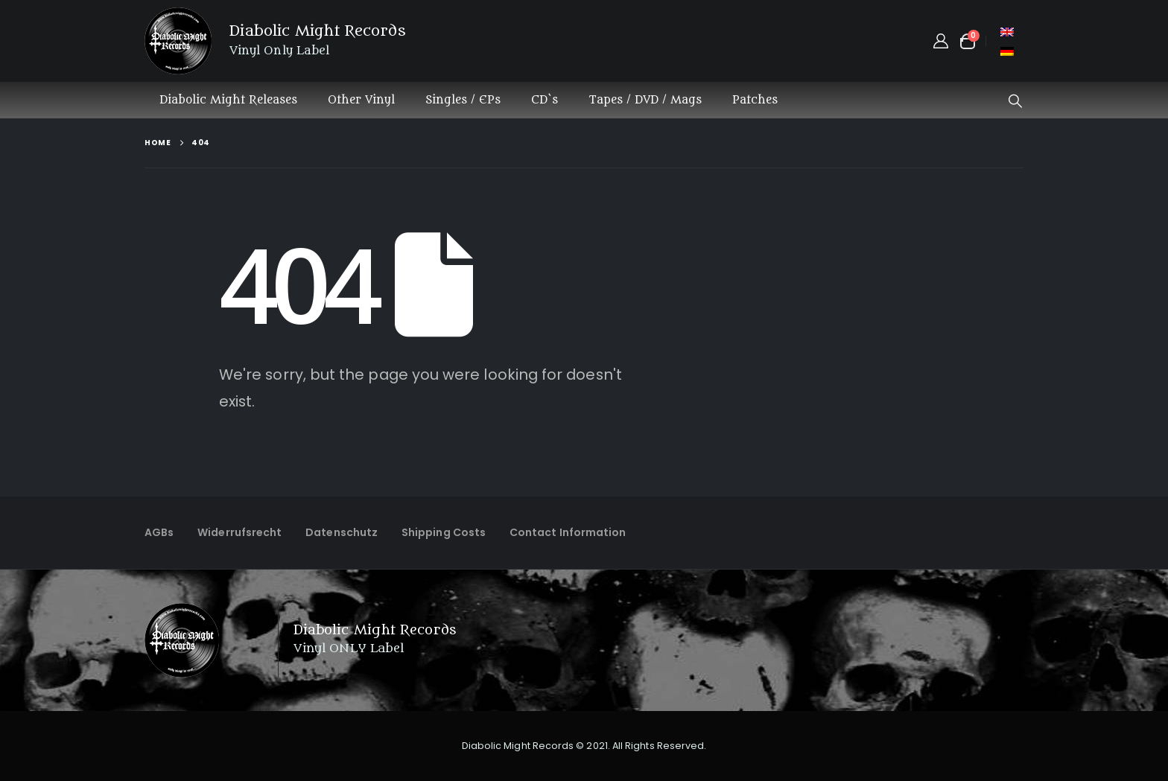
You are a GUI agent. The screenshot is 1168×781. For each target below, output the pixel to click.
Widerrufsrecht (239, 532)
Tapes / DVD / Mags (645, 100)
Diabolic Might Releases (228, 100)
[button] (1015, 101)
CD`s (544, 100)
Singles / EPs (463, 100)
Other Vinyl (361, 100)
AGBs (159, 532)
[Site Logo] (178, 40)
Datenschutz (341, 532)
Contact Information (568, 532)
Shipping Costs (444, 532)
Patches (755, 100)
